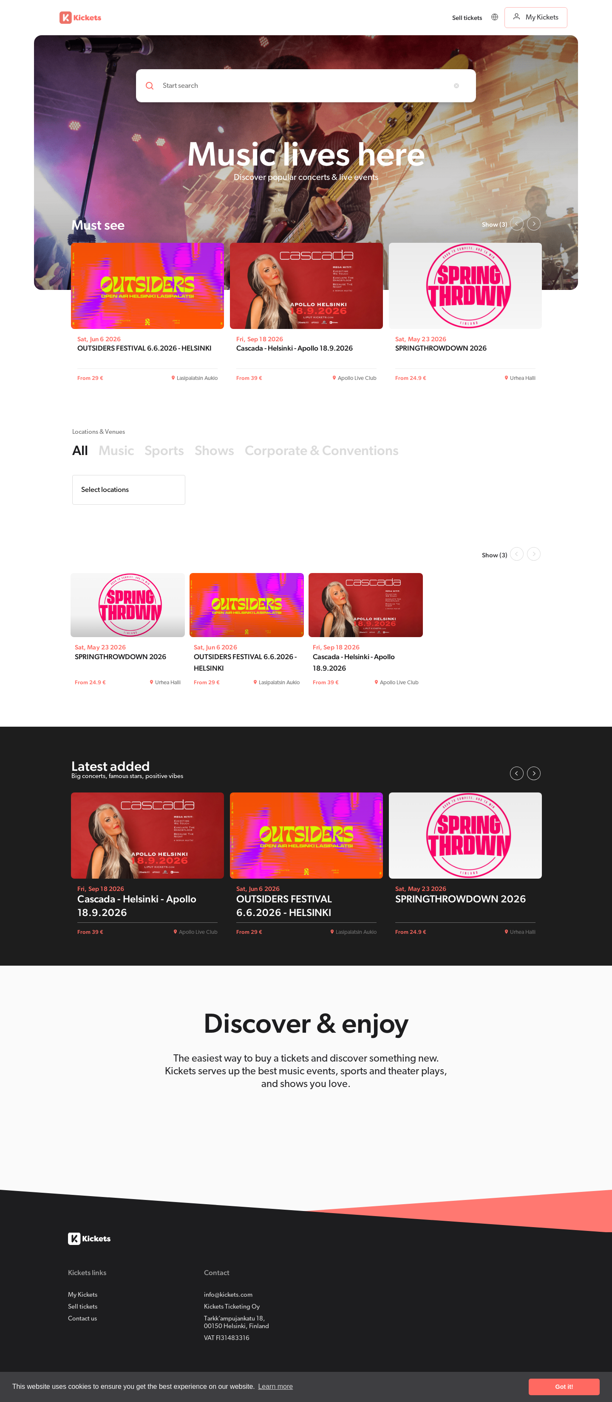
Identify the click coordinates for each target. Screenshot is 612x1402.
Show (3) (494, 224)
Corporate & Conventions (322, 450)
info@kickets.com (228, 1295)
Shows (214, 450)
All (80, 450)
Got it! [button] (564, 1386)
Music (116, 450)
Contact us (82, 1319)
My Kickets (82, 1295)
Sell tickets (82, 1307)
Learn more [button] (275, 1386)
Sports (164, 450)
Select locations (105, 490)
